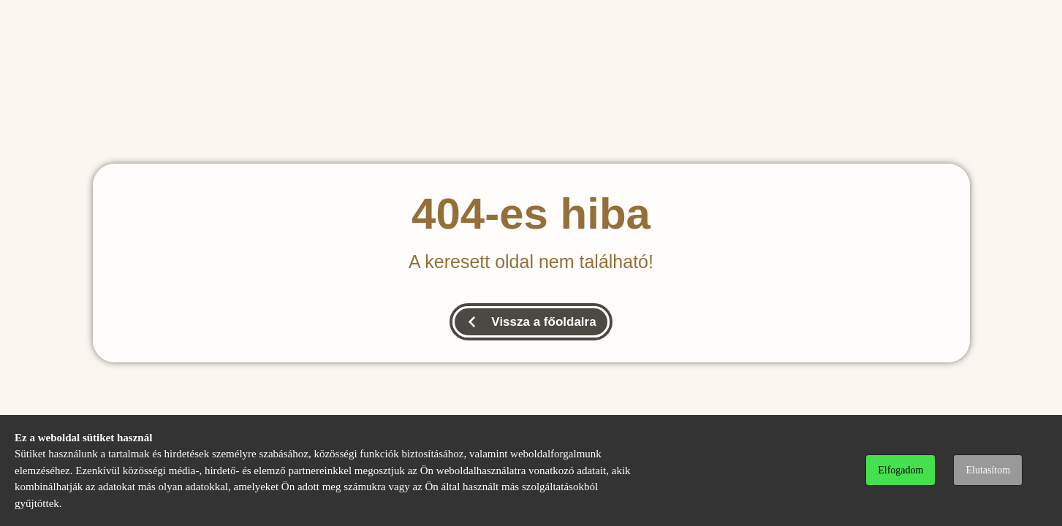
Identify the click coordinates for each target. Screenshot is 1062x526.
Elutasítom (988, 470)
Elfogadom (900, 470)
